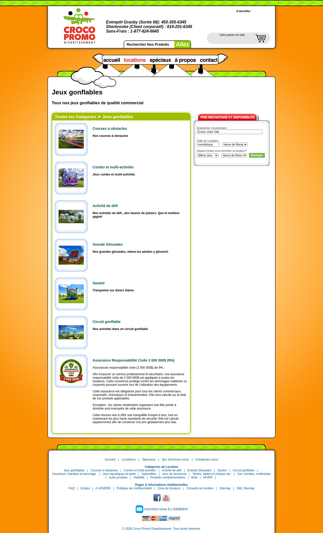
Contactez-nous (206, 459)
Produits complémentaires (167, 477)
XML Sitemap (245, 488)
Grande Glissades (108, 244)
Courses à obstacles (110, 128)
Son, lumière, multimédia (254, 474)
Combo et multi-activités (113, 167)
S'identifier (243, 11)
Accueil (110, 459)
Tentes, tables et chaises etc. (212, 474)
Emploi (85, 488)
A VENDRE (103, 488)
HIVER (207, 477)
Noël (194, 477)
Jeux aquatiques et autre (119, 474)
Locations (129, 459)
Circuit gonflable (107, 322)
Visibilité (139, 477)
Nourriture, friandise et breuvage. (74, 474)
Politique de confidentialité (134, 488)
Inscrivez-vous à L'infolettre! (166, 509)
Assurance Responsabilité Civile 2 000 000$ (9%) (133, 360)
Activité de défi (105, 206)
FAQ (72, 488)
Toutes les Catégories (75, 117)
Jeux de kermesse (174, 474)
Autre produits (118, 477)
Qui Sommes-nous (175, 459)
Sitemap (224, 488)
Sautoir (99, 283)
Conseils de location (199, 488)
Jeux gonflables (117, 117)
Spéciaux (148, 459)
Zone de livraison (168, 488)
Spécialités (149, 474)
